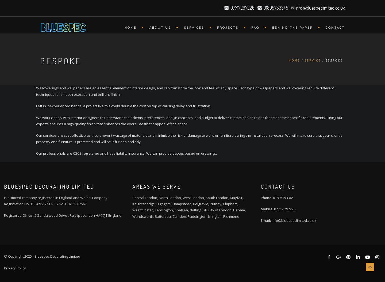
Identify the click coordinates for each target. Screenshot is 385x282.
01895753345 (283, 197)
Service (313, 60)
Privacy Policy (15, 268)
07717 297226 (284, 209)
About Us (160, 27)
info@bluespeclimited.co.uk (320, 8)
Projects (227, 27)
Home (131, 27)
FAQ (255, 27)
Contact (335, 27)
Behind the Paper (292, 27)
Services (194, 27)
